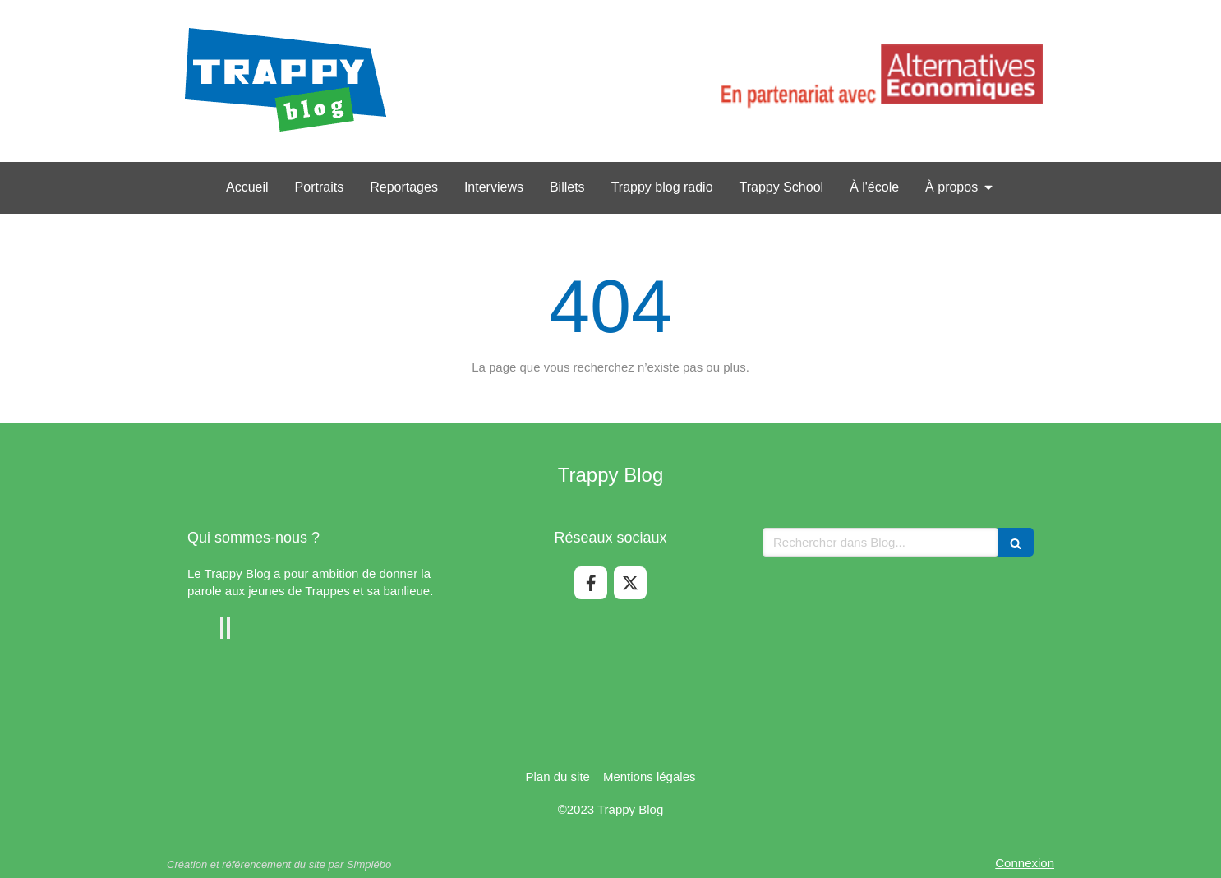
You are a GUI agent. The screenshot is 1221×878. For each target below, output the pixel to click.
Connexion (1024, 863)
